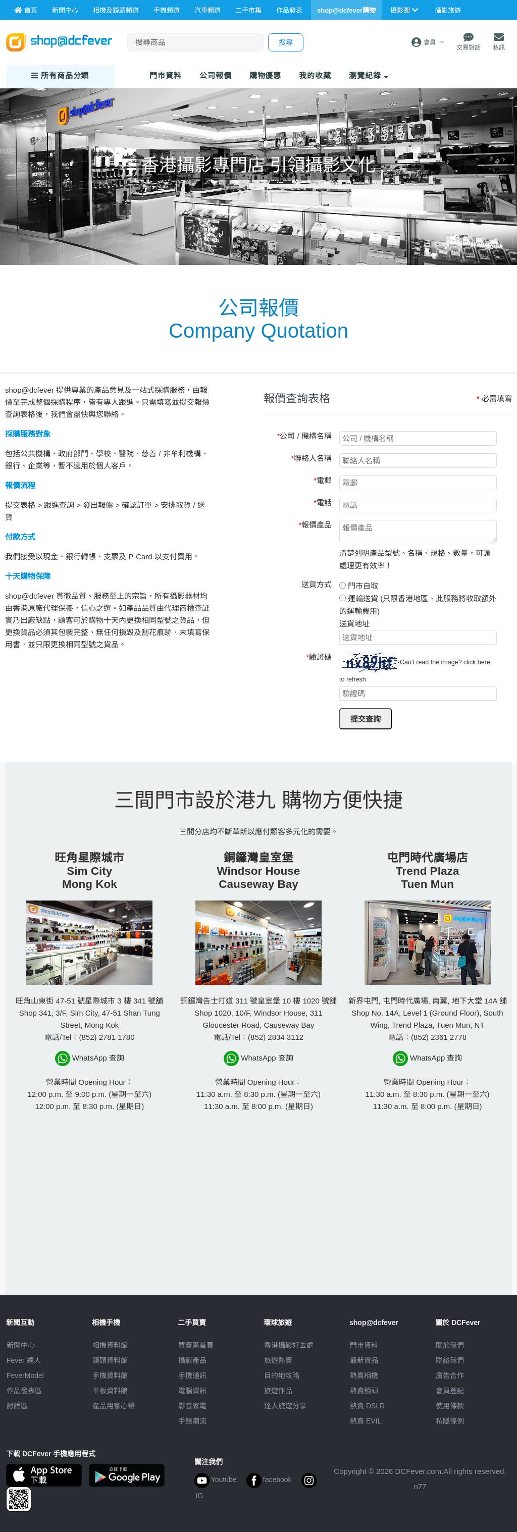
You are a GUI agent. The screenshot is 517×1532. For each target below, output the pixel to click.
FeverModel (25, 1375)
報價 (215, 75)
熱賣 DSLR (367, 1406)
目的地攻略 (281, 1375)
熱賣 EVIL (365, 1421)
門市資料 (364, 1345)
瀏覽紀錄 (369, 75)
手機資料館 (110, 1375)
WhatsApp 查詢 (90, 1058)
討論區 (17, 1406)
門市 (165, 75)
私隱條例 (450, 1421)
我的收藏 (315, 75)
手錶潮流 (192, 1421)
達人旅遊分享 (285, 1406)
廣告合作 (450, 1375)
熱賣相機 (364, 1375)
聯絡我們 (450, 1360)
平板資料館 (110, 1391)
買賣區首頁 (196, 1345)
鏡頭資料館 (110, 1360)
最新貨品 (364, 1360)
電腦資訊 (192, 1391)
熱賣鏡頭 (364, 1391)
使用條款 (450, 1406)
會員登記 (450, 1391)
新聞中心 (21, 1345)
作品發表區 (24, 1391)
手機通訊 (192, 1375)
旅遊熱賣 (278, 1360)
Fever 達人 (24, 1360)
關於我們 (450, 1345)
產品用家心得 (113, 1406)
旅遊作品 (278, 1391)
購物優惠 (265, 75)
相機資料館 (110, 1345)
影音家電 (192, 1406)
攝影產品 (192, 1360)
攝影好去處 (289, 1345)
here (484, 662)
